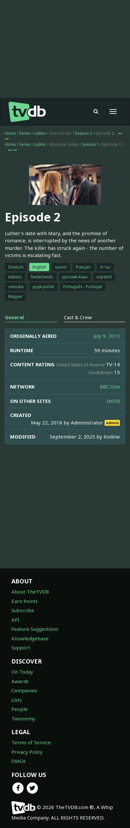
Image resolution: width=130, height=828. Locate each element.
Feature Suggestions (34, 629)
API (15, 619)
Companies (24, 690)
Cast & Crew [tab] (78, 317)
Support (20, 647)
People (19, 709)
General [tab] (14, 317)
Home (10, 133)
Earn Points (24, 601)
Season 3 (83, 133)
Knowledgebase (30, 638)
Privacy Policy (27, 752)
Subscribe (22, 610)
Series (25, 133)
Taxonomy (23, 718)
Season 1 (90, 144)
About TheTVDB (30, 591)
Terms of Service (31, 742)
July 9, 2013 (107, 336)
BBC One (110, 386)
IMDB (113, 401)
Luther (40, 133)
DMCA (18, 761)
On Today (22, 671)
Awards (20, 681)
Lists (16, 700)
